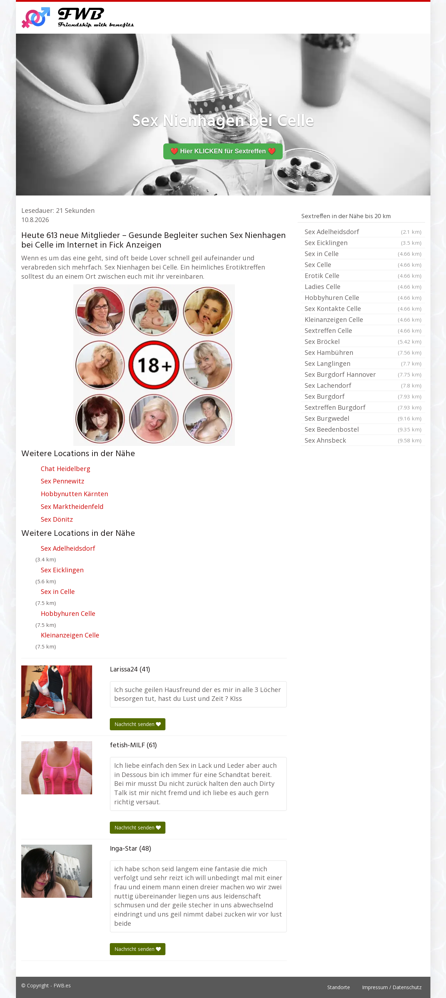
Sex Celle (363, 264)
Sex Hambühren (363, 352)
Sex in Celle (58, 591)
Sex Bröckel (363, 341)
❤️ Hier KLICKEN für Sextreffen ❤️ (222, 151)
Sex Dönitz (57, 519)
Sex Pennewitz (62, 481)
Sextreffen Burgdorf (363, 407)
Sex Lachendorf (363, 385)
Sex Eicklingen (62, 570)
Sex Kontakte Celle (363, 308)
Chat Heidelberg (65, 468)
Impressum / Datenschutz (392, 987)
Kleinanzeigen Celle (70, 635)
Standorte (338, 987)
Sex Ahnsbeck (363, 440)
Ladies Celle (363, 286)
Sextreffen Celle (363, 330)
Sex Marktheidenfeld (72, 506)
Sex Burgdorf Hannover (363, 374)
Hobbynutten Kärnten (74, 493)
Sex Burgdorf (363, 396)
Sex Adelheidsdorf (68, 548)
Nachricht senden (137, 724)
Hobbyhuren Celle (68, 613)
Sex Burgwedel (363, 418)
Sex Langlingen (363, 363)
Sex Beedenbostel (363, 429)
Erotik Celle (363, 275)
